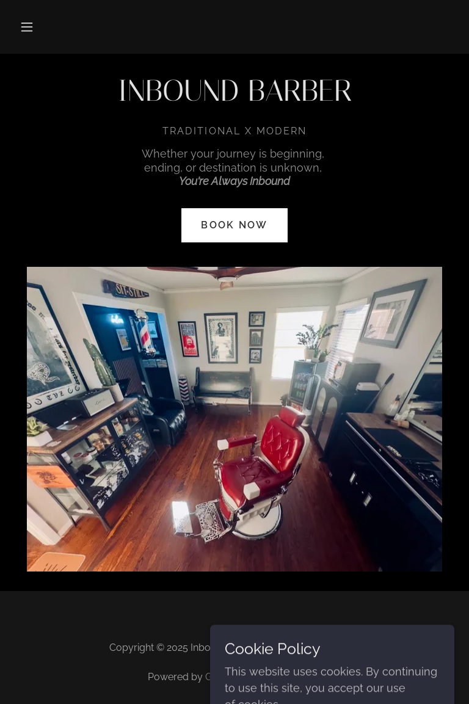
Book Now (234, 225)
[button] (27, 27)
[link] (234, 96)
